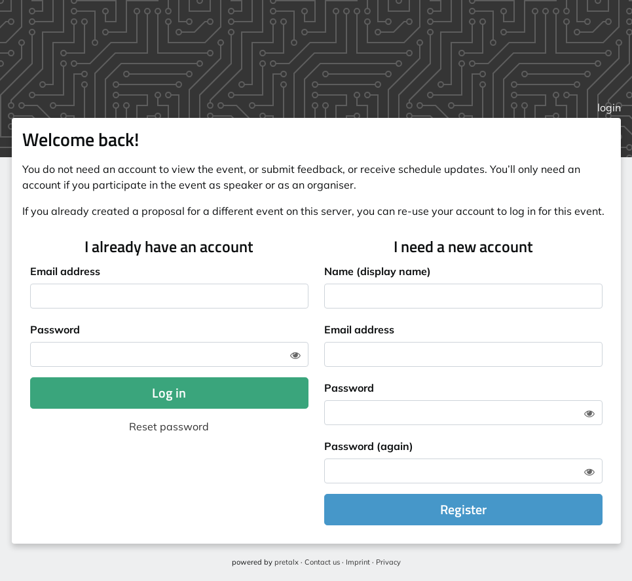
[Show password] (295, 355)
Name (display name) (377, 271)
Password (55, 329)
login (609, 107)
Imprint (358, 562)
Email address (65, 271)
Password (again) (368, 446)
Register (463, 509)
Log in (169, 393)
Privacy (388, 562)
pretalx (286, 562)
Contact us (322, 562)
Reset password (169, 426)
